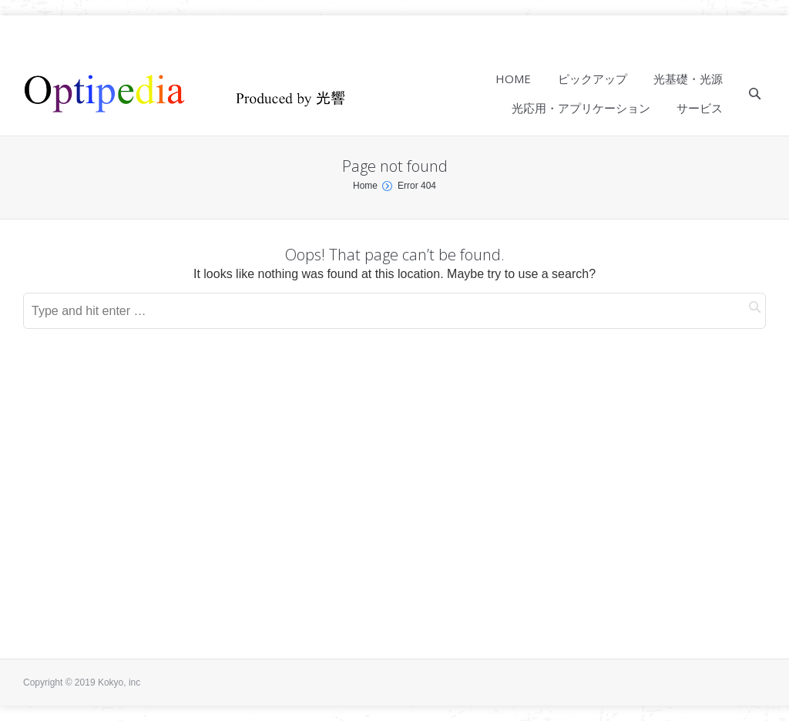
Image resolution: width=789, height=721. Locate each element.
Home (365, 185)
